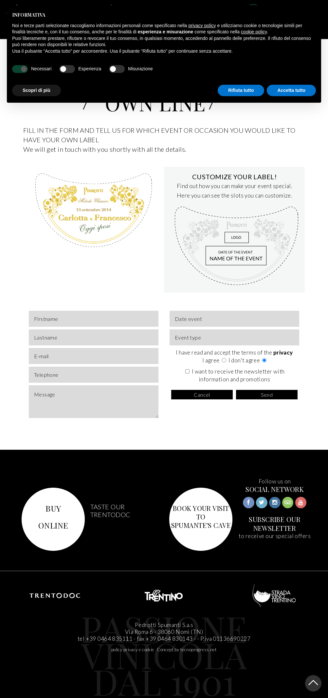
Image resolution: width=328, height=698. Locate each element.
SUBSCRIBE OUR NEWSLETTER (275, 523)
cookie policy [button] (254, 31)
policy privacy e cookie (132, 649)
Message (93, 401)
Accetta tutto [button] (291, 90)
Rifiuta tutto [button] (241, 90)
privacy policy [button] (202, 25)
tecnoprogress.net (198, 649)
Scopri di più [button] (36, 90)
